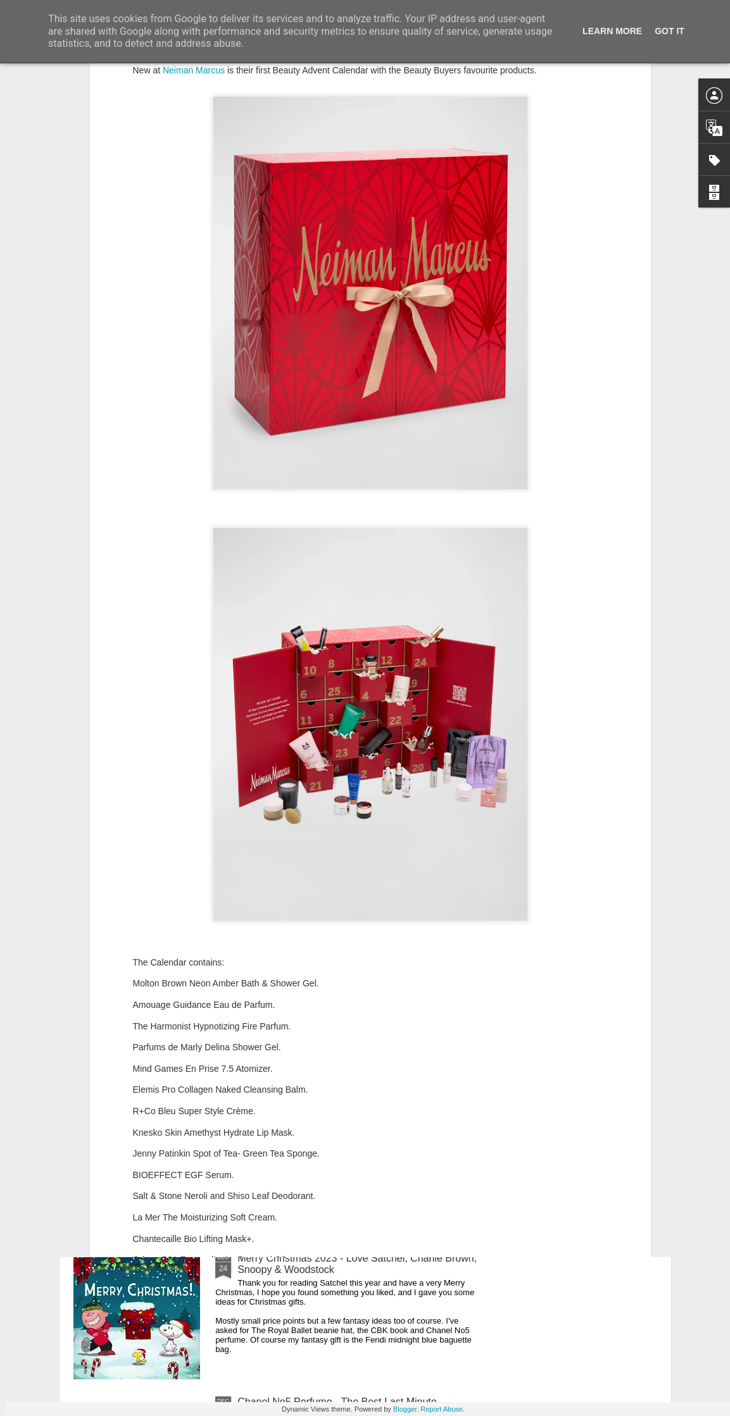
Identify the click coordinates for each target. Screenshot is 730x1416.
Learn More (612, 31)
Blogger (405, 1409)
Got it (669, 31)
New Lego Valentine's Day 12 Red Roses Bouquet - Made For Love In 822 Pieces (353, 1120)
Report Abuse (441, 1409)
